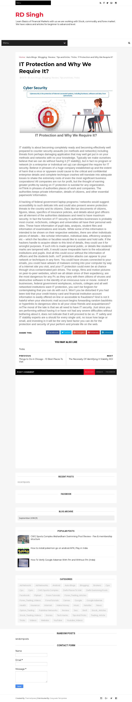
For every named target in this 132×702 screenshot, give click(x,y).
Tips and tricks (63, 57)
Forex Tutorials (53, 595)
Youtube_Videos (74, 620)
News (98, 605)
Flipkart (37, 595)
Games (66, 600)
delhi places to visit (72, 590)
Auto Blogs (31, 57)
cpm (30, 590)
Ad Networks (42, 585)
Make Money (63, 605)
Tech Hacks (62, 615)
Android (56, 585)
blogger (89, 372)
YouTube (58, 620)
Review (51, 57)
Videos (33, 620)
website (45, 620)
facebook (110, 372)
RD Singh (29, 14)
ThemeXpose (30, 698)
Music (76, 605)
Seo (76, 610)
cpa (108, 585)
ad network (25, 585)
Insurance (35, 605)
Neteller (88, 605)
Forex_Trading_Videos (30, 600)
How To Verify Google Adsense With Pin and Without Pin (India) (63, 559)
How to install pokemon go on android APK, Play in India (59, 548)
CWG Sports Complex (48, 590)
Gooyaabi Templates (58, 698)
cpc (22, 590)
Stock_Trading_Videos (30, 615)
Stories (49, 615)
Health (23, 605)
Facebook (24, 595)
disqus (99, 372)
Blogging (42, 57)
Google (78, 600)
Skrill (84, 610)
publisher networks (48, 610)
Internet (48, 605)
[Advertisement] (68, 29)
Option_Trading (27, 610)
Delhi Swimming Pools (96, 590)
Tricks (74, 57)
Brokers (97, 585)
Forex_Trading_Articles (75, 595)
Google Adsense (94, 600)
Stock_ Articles (99, 610)
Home (22, 57)
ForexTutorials (52, 600)
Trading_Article (98, 615)
